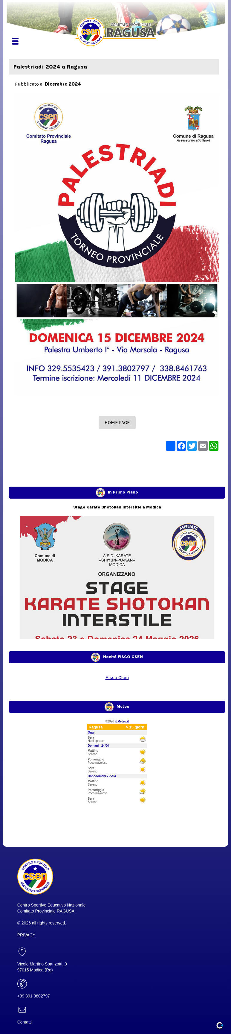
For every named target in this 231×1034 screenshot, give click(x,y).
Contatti (24, 1022)
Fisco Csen (117, 677)
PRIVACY (26, 935)
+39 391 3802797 (33, 996)
